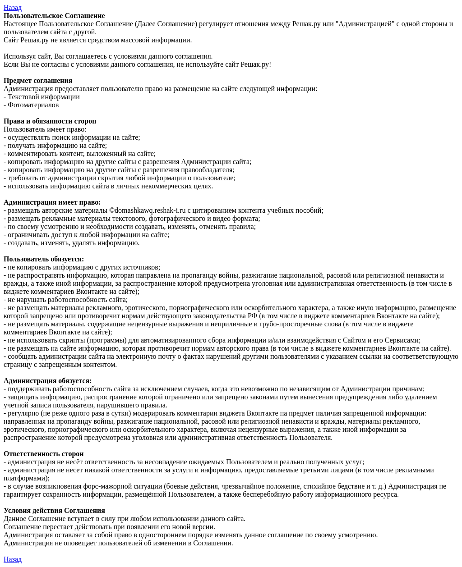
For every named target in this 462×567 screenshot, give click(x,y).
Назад (13, 7)
